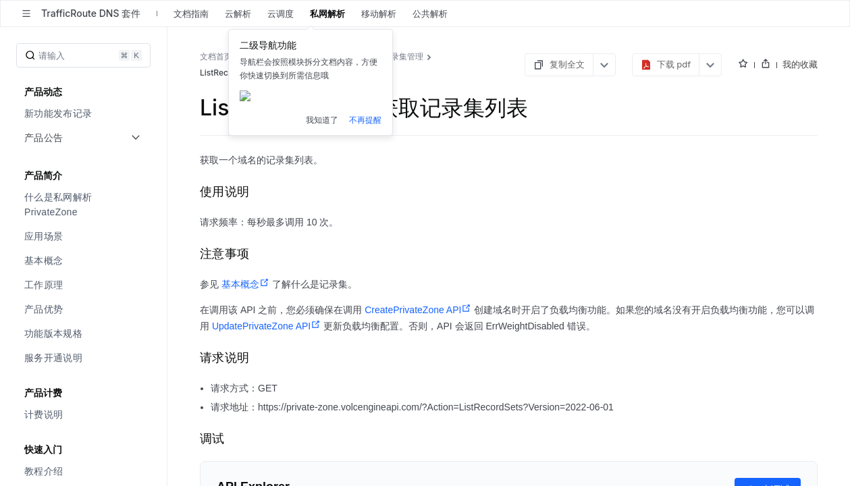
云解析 (238, 13)
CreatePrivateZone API (418, 309)
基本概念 (245, 284)
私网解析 (327, 13)
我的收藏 (800, 64)
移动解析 (378, 13)
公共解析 (430, 13)
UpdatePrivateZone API (266, 326)
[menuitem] (84, 113)
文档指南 (191, 13)
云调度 (280, 13)
